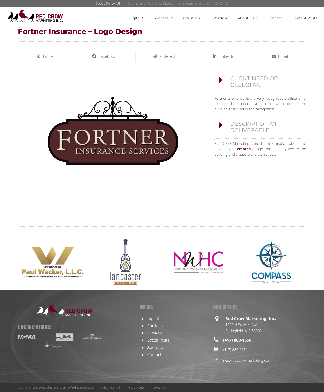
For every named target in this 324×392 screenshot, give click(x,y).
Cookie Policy (160, 388)
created (244, 150)
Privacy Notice (135, 388)
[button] (45, 56)
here (138, 3)
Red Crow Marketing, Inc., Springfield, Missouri (59, 388)
